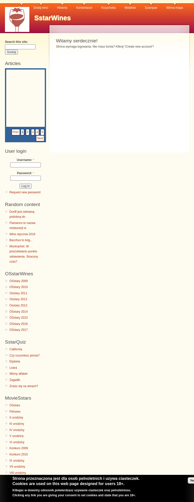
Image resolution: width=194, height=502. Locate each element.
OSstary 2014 (18, 311)
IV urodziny (16, 430)
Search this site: (16, 42)
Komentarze (84, 7)
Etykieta (14, 361)
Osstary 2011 (18, 293)
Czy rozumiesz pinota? (24, 355)
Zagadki (14, 380)
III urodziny (16, 424)
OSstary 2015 (18, 317)
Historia (62, 7)
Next (40, 138)
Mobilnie (130, 7)
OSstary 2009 (18, 281)
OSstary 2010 (18, 287)
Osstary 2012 (18, 299)
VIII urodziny (17, 473)
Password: (25, 173)
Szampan (151, 7)
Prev (16, 132)
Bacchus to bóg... (21, 240)
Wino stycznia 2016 (22, 234)
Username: (25, 160)
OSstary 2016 (18, 324)
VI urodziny (16, 442)
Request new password (25, 192)
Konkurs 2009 (18, 448)
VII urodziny (17, 466)
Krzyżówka (108, 7)
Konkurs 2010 (18, 454)
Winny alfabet (18, 373)
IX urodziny (16, 460)
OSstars (14, 405)
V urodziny (16, 436)
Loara (13, 367)
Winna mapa (174, 7)
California (15, 349)
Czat (21, 7)
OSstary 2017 (18, 330)
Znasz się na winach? (23, 386)
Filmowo (15, 411)
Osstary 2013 (18, 305)
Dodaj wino (40, 7)
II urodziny (16, 417)
